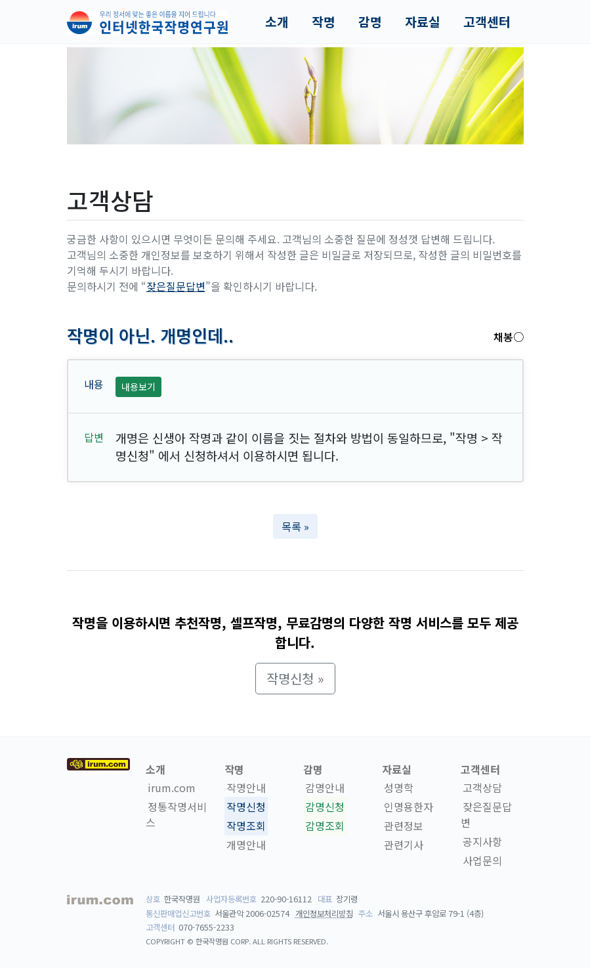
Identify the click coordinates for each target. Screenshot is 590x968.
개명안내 (246, 844)
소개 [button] (277, 21)
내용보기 (138, 386)
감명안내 (325, 787)
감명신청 (325, 806)
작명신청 (246, 806)
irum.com (172, 787)
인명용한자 (408, 806)
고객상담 (482, 787)
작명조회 (246, 825)
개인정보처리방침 (324, 913)
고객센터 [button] (487, 21)
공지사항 (482, 841)
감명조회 (325, 825)
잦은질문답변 (175, 286)
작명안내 (246, 787)
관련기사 (403, 844)
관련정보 (403, 825)
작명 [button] (323, 21)
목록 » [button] (295, 526)
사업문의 (482, 860)
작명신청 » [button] (295, 678)
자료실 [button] (422, 21)
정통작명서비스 (176, 814)
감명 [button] (370, 21)
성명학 (398, 787)
